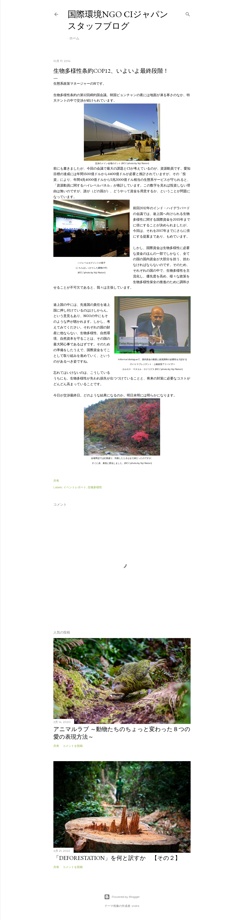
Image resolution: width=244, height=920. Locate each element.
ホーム (74, 38)
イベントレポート (74, 487)
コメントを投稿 (73, 746)
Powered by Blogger (122, 897)
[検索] (188, 13)
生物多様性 (95, 487)
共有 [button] (56, 480)
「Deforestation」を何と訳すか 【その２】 (117, 858)
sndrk (135, 906)
